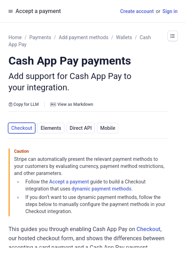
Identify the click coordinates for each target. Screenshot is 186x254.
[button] (173, 36)
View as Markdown (71, 104)
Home (15, 37)
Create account (137, 11)
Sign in (170, 11)
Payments (40, 37)
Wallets (124, 37)
